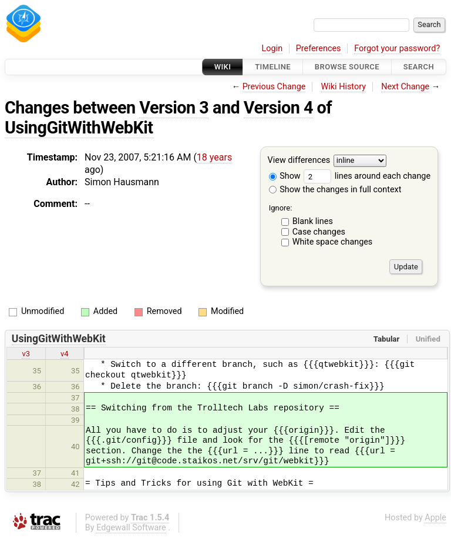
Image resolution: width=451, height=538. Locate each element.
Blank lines (312, 221)
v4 (64, 353)
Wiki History (343, 87)
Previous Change (274, 87)
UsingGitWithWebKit (79, 128)
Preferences (318, 49)
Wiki (222, 66)
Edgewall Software (131, 528)
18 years (214, 157)
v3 (26, 353)
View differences (299, 161)
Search (418, 66)
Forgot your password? (397, 49)
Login (272, 49)
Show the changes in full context (335, 190)
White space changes (332, 242)
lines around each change (367, 176)
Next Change (405, 87)
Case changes (318, 232)
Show (285, 176)
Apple (435, 518)
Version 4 (278, 108)
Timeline (273, 66)
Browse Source (347, 66)
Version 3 (173, 108)
